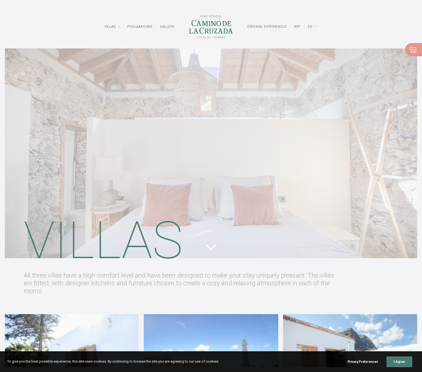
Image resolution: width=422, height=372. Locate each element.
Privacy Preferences (362, 362)
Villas (112, 27)
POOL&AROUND (140, 27)
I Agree (399, 362)
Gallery (167, 27)
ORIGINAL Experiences (266, 27)
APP (297, 27)
